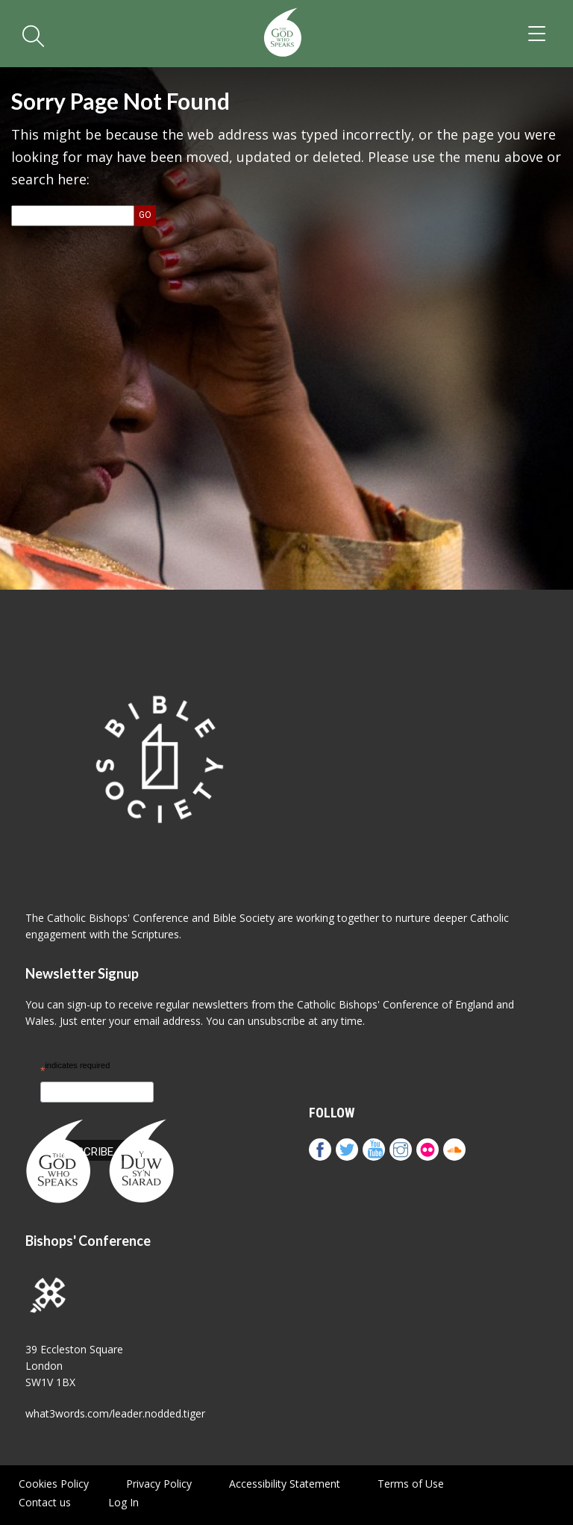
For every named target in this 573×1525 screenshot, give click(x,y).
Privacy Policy (159, 1483)
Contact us (45, 1502)
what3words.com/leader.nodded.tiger (115, 1413)
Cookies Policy (54, 1483)
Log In (123, 1502)
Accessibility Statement (284, 1483)
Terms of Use (411, 1483)
